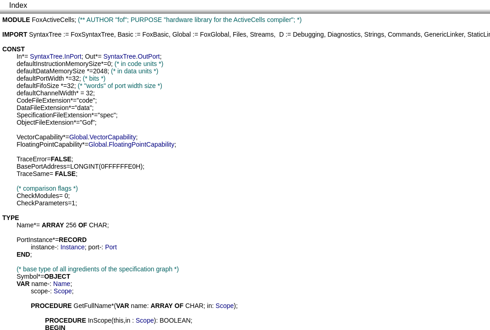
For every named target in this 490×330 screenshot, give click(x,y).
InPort (72, 56)
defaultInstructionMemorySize (59, 63)
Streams (262, 34)
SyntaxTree (45, 34)
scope (39, 291)
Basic (125, 34)
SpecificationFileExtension (54, 115)
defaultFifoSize (38, 85)
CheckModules (38, 195)
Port (111, 247)
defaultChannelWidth (46, 93)
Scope (63, 291)
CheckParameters (42, 203)
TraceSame (33, 173)
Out (90, 56)
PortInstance (35, 239)
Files (240, 34)
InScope (99, 320)
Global (181, 34)
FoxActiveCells (53, 19)
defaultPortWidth (40, 78)
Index (18, 5)
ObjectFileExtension (45, 122)
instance (43, 247)
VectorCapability (40, 137)
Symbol (27, 276)
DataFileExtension (43, 107)
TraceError (32, 159)
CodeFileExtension (44, 100)
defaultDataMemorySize (51, 71)
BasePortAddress (41, 166)
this (119, 320)
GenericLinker (443, 34)
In (19, 56)
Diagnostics (343, 34)
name (40, 283)
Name (25, 225)
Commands (404, 34)
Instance (73, 247)
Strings (374, 34)
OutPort (149, 56)
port (93, 247)
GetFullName (92, 305)
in (209, 305)
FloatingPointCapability (49, 144)
